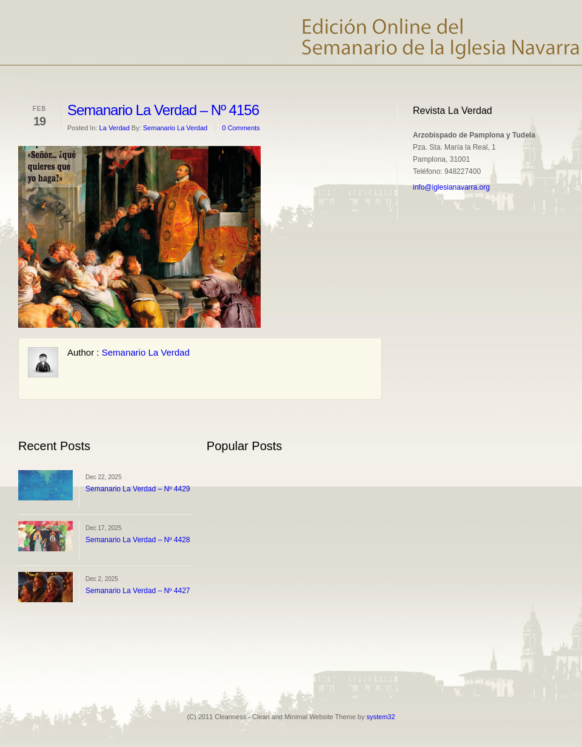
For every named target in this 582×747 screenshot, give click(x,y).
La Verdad (114, 127)
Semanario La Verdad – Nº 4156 (163, 110)
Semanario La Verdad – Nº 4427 (137, 590)
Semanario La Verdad (175, 127)
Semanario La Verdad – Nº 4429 (137, 489)
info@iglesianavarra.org (451, 187)
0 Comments (240, 127)
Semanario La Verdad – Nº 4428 (137, 540)
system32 (381, 716)
